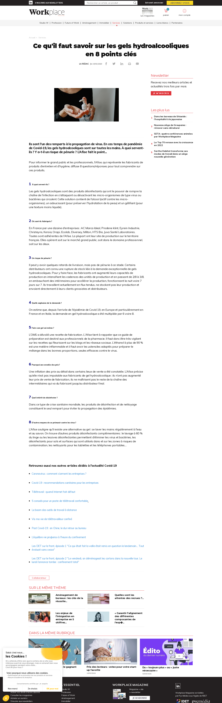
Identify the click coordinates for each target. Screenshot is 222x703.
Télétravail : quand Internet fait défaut (55, 491)
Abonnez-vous (179, 2)
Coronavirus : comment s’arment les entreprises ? (63, 473)
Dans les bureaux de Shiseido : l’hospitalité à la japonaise (170, 117)
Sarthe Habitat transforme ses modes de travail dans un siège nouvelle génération (171, 153)
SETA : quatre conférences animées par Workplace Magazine (173, 135)
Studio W (44, 23)
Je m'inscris (161, 93)
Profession (57, 23)
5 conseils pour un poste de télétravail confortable (63, 500)
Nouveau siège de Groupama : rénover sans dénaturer (170, 126)
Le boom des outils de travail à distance (57, 509)
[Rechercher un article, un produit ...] (111, 3)
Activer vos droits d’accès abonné (25, 693)
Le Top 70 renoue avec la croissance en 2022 (173, 143)
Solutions (127, 23)
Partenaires (177, 23)
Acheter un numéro (18, 699)
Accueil (32, 37)
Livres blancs (162, 23)
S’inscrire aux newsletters (49, 2)
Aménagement (89, 23)
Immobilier (104, 23)
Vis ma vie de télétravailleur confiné (54, 519)
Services (116, 23)
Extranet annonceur (154, 2)
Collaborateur (40, 579)
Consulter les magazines (21, 696)
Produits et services (144, 23)
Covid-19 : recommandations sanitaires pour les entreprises (70, 482)
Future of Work (72, 23)
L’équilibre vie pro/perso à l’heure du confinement (63, 537)
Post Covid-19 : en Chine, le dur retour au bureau (62, 528)
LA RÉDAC (84, 64)
